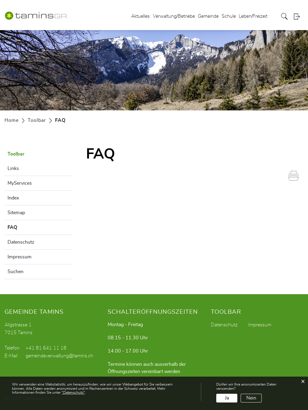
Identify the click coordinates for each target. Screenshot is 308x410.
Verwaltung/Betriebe (174, 16)
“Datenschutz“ (73, 392)
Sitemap (16, 212)
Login (298, 16)
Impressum (20, 256)
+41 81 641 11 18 (46, 348)
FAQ (27, 226)
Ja (227, 398)
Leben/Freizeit (253, 16)
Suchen (15, 271)
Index (13, 198)
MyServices (20, 183)
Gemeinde (208, 16)
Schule (229, 16)
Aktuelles (140, 16)
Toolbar (16, 154)
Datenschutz (21, 242)
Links (13, 168)
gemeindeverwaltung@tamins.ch (59, 355)
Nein (251, 398)
